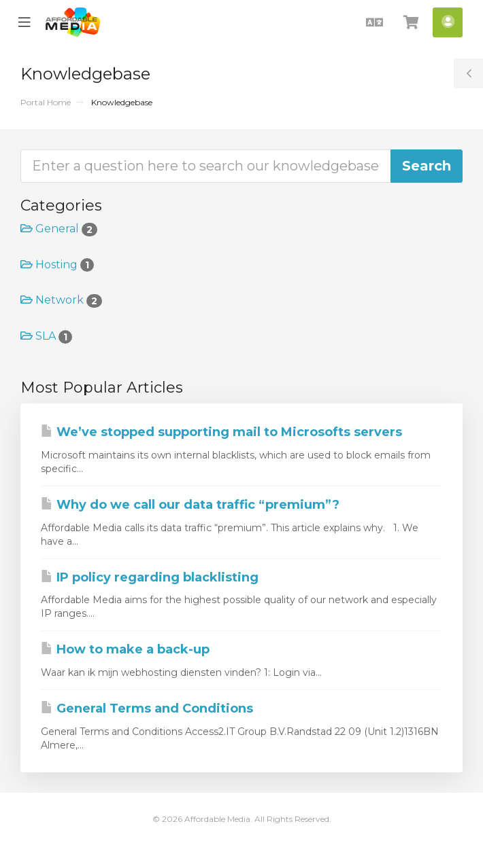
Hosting (57, 264)
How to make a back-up (125, 649)
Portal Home (45, 102)
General (58, 228)
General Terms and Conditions (147, 708)
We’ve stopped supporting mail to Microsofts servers (221, 432)
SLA (46, 335)
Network (61, 299)
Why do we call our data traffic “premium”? (190, 504)
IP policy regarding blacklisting (150, 577)
